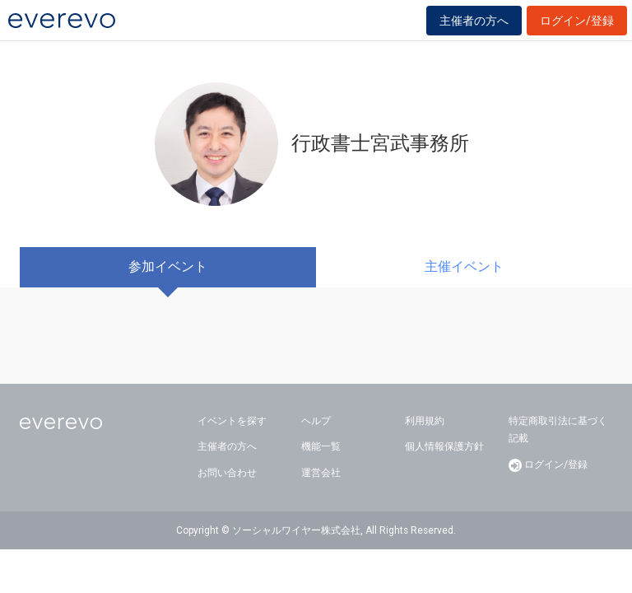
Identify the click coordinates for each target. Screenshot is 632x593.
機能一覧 (321, 446)
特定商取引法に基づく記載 (558, 430)
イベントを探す (232, 421)
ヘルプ (316, 421)
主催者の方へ (474, 20)
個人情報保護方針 (444, 446)
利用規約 (424, 421)
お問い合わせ (227, 473)
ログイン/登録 (577, 20)
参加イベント (167, 266)
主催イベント (464, 266)
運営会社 (321, 473)
